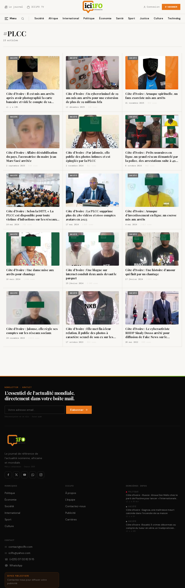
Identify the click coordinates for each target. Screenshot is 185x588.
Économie (105, 18)
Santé (119, 18)
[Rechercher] (23, 18)
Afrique (53, 18)
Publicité (70, 513)
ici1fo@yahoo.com (17, 553)
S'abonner (171, 7)
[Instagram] (40, 474)
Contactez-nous (75, 506)
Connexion (151, 6)
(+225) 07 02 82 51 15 (19, 559)
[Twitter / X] (16, 474)
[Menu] (12, 18)
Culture (158, 18)
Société (39, 18)
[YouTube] (24, 474)
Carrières (71, 519)
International (71, 18)
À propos (70, 493)
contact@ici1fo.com (18, 547)
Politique (88, 18)
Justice (144, 18)
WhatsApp (13, 566)
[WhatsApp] (32, 474)
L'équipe (70, 499)
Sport (131, 18)
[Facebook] (8, 474)
